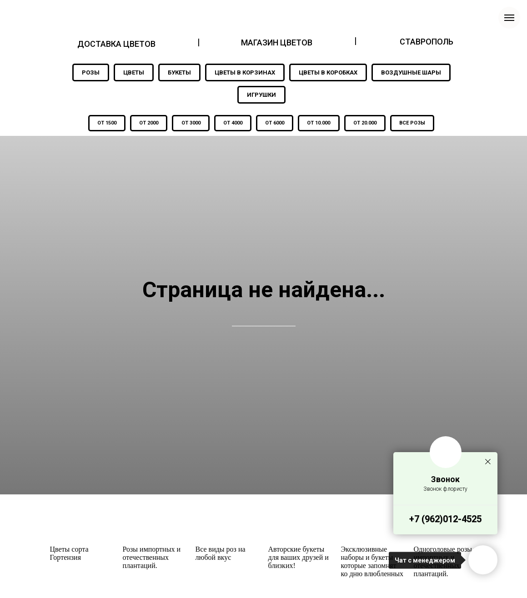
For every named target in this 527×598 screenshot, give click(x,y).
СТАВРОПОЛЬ (426, 41)
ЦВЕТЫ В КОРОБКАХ (328, 72)
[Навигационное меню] (509, 18)
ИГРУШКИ (261, 94)
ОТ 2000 (146, 123)
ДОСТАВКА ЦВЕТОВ (116, 44)
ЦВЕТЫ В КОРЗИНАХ (245, 72)
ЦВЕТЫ (133, 72)
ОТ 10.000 (319, 123)
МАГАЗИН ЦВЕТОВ (276, 42)
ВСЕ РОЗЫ (415, 123)
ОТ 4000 (232, 123)
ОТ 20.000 (366, 123)
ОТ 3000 (189, 123)
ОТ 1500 (104, 123)
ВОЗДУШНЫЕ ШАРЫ (411, 72)
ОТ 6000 (275, 123)
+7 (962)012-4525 (445, 518)
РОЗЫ (91, 72)
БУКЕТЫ (179, 72)
